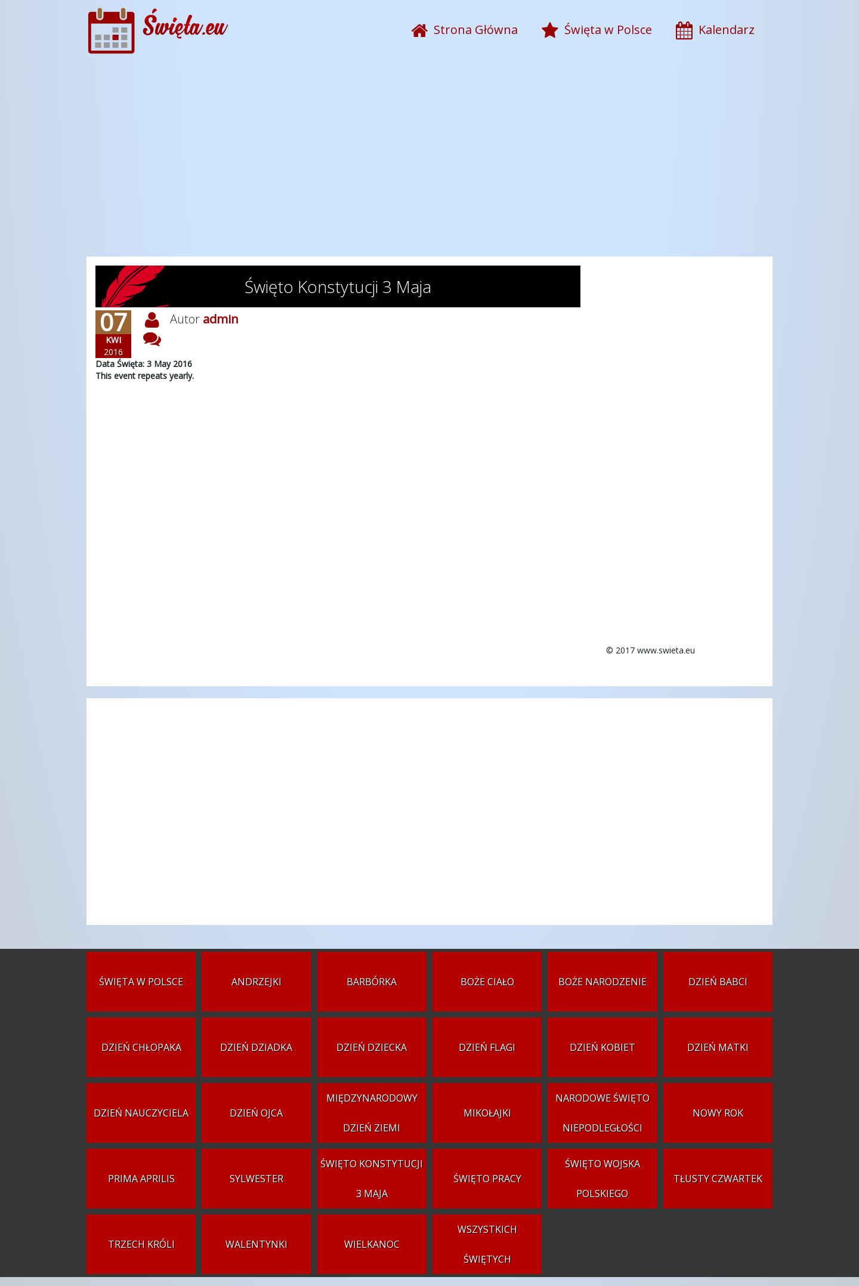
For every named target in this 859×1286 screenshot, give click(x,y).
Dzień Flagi (487, 1047)
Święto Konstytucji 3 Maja (371, 1178)
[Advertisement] (429, 161)
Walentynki (256, 1244)
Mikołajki (487, 1113)
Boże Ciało (487, 981)
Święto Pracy (487, 1178)
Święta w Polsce (141, 981)
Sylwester (256, 1178)
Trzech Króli (141, 1244)
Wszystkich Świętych (487, 1244)
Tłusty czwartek (717, 1178)
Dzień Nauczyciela (141, 1113)
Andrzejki (256, 981)
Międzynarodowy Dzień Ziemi (372, 1112)
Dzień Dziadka (256, 1047)
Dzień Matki (718, 1047)
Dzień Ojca (256, 1113)
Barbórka (372, 981)
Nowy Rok (718, 1113)
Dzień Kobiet (602, 1047)
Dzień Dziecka (371, 1047)
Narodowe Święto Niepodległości (602, 1112)
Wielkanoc (372, 1244)
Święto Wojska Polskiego (602, 1178)
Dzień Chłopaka (141, 1047)
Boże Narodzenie (602, 981)
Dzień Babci (717, 981)
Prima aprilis (141, 1178)
